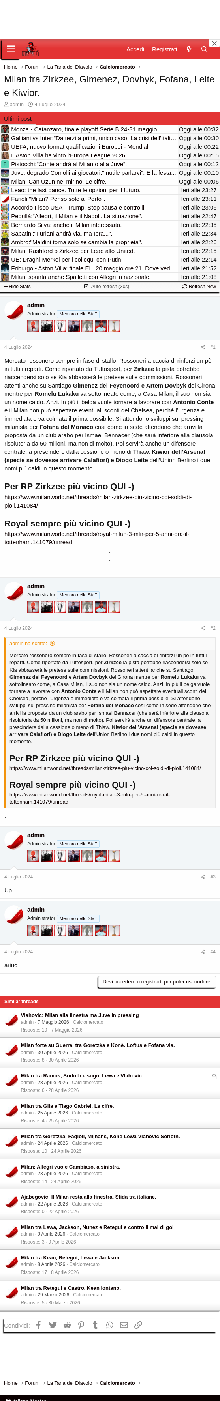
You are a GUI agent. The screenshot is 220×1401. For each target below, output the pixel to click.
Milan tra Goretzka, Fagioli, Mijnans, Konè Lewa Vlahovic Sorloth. (100, 1136)
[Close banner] (214, 43)
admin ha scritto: (28, 643)
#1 (213, 347)
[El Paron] (47, 329)
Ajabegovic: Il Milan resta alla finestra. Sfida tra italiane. (88, 1197)
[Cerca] (204, 49)
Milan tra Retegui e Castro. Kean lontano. (71, 1288)
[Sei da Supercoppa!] (88, 329)
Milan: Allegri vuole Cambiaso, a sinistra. (70, 1167)
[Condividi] (203, 347)
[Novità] (188, 49)
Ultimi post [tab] (18, 118)
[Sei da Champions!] (61, 329)
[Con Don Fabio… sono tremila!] (74, 329)
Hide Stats (17, 286)
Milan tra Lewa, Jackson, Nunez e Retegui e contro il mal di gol (97, 1227)
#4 (213, 952)
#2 (213, 628)
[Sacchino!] (101, 329)
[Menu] (11, 49)
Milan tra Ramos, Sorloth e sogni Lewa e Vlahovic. (82, 1076)
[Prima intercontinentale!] (114, 329)
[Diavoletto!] (34, 329)
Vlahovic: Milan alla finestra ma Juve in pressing (80, 1015)
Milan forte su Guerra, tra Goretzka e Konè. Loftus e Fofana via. (98, 1045)
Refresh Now (199, 286)
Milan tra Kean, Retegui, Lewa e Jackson (70, 1258)
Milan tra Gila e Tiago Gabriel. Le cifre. (67, 1106)
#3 (213, 877)
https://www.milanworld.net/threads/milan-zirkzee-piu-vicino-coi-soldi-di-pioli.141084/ (105, 768)
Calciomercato (88, 1022)
